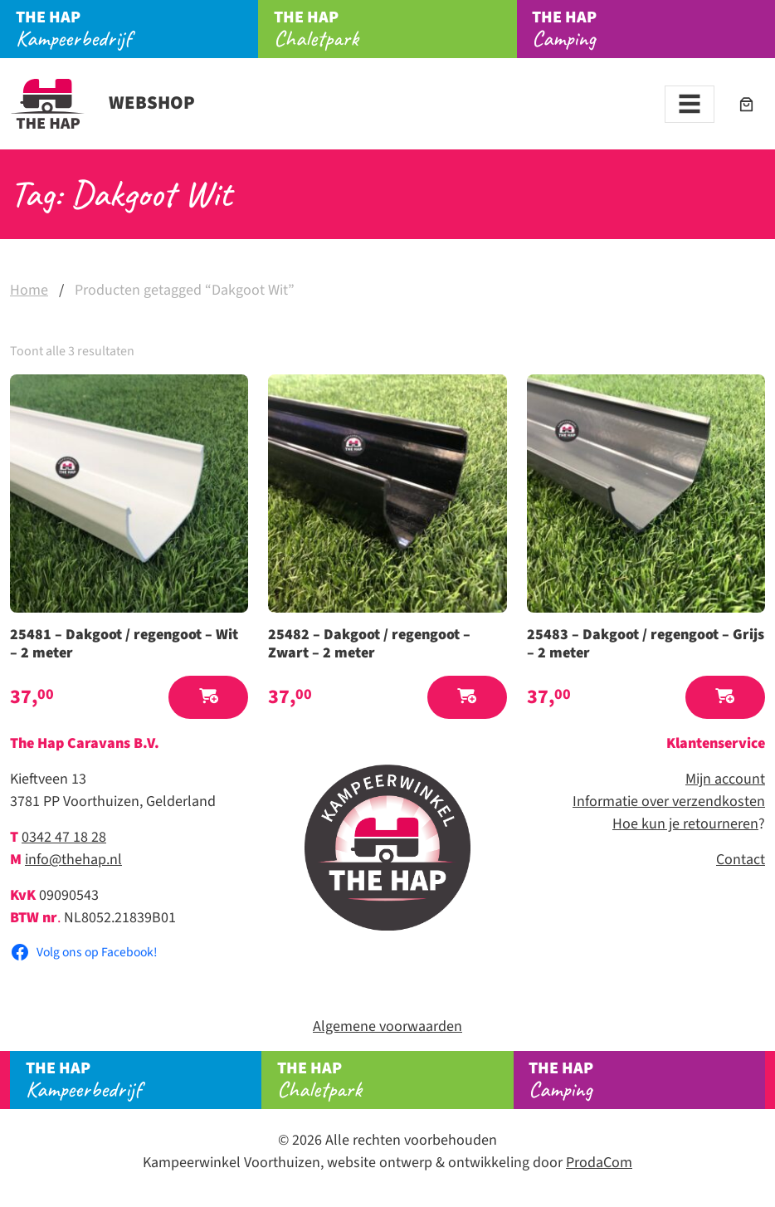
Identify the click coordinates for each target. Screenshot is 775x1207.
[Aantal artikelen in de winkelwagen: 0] (746, 104)
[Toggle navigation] (689, 104)
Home (29, 290)
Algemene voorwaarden (387, 1026)
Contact (740, 859)
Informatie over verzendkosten (669, 801)
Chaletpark (395, 29)
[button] (208, 698)
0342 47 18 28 (64, 837)
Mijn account (725, 779)
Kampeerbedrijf (137, 29)
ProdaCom (599, 1162)
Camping (653, 29)
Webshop (102, 103)
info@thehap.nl (73, 859)
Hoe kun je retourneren (685, 824)
